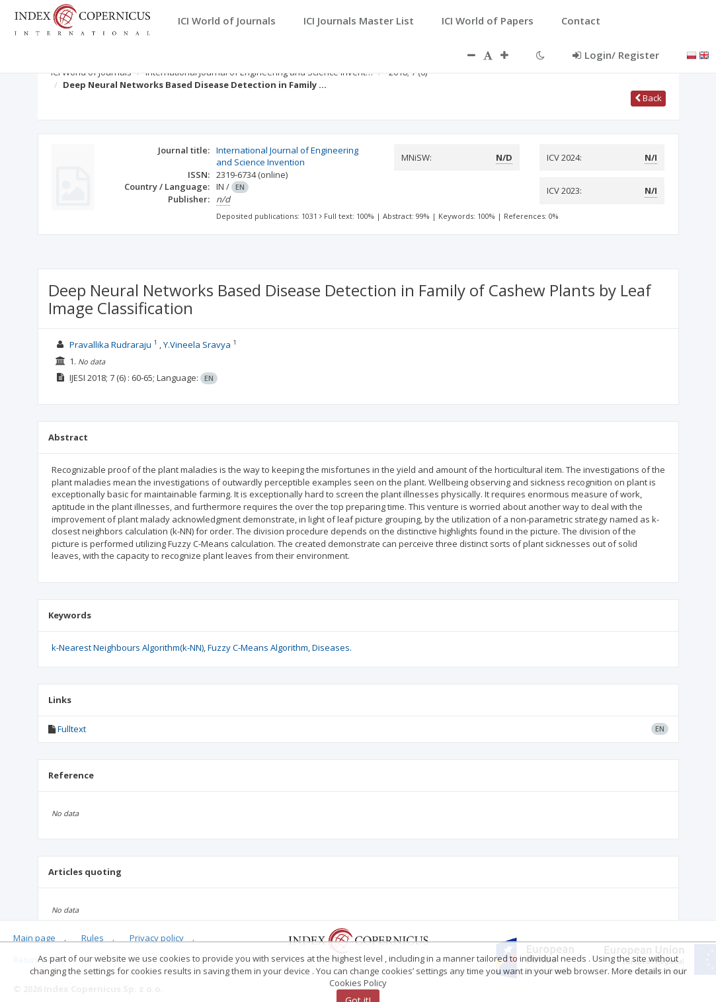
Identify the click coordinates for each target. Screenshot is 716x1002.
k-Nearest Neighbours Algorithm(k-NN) (128, 647)
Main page (34, 938)
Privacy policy (157, 938)
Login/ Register (616, 55)
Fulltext (72, 729)
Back (648, 98)
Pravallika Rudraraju (110, 345)
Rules (92, 938)
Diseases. (332, 647)
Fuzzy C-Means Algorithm (258, 647)
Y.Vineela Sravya (197, 345)
